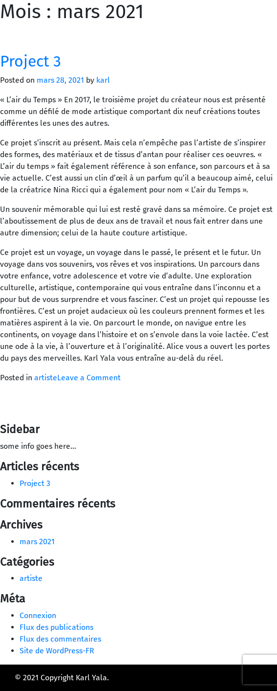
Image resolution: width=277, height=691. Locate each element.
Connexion (38, 615)
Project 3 (30, 61)
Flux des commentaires (60, 639)
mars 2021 (37, 541)
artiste (45, 377)
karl (103, 80)
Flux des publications (56, 627)
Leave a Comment (89, 377)
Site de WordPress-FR (57, 650)
